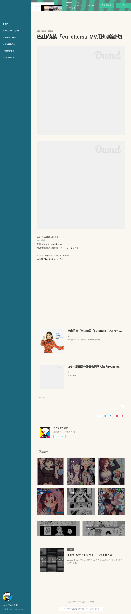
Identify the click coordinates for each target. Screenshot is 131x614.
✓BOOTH (8, 51)
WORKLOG (9, 37)
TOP (5, 24)
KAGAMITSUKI (12, 30)
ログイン (123, 5)
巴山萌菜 (41, 240)
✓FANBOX (9, 44)
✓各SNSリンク (11, 57)
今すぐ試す (106, 5)
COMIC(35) (41, 397)
